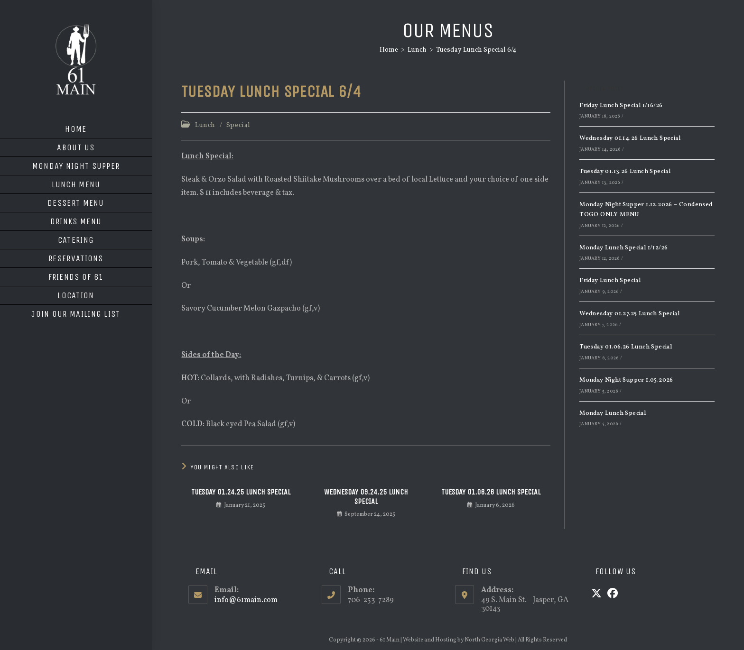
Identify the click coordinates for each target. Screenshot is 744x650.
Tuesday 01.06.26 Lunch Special (490, 491)
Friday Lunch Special (610, 280)
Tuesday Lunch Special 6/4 (476, 50)
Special (238, 125)
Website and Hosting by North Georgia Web (458, 640)
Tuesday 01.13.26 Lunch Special (624, 171)
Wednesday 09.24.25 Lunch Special (366, 496)
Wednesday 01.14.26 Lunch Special (629, 138)
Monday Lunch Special (612, 413)
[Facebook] (612, 594)
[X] (596, 594)
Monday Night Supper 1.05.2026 (626, 380)
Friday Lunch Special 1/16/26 (620, 105)
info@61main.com (246, 600)
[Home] (389, 50)
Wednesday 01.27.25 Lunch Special (629, 314)
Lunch (205, 125)
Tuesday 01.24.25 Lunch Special (240, 491)
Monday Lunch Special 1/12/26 (623, 248)
